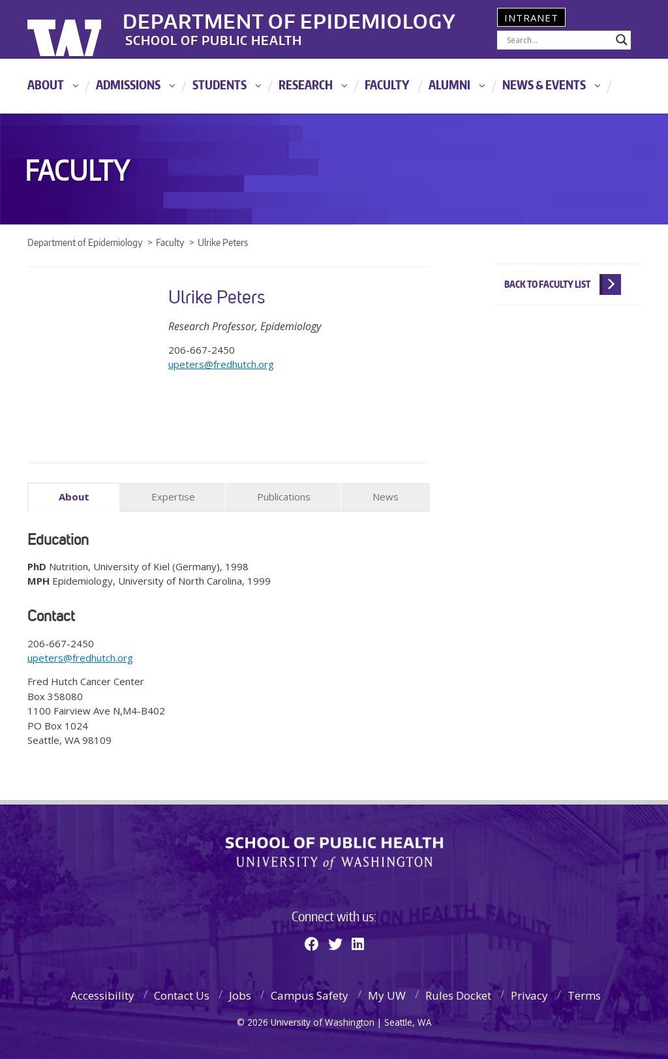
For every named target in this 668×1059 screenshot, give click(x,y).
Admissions (128, 84)
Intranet (531, 17)
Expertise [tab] (173, 496)
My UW (387, 994)
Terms (584, 994)
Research (306, 84)
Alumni (449, 84)
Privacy (529, 994)
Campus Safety (309, 994)
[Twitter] (335, 943)
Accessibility (102, 994)
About (45, 84)
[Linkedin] (358, 943)
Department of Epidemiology (296, 19)
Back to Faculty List (547, 284)
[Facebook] (312, 943)
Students (219, 84)
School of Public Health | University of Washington (334, 852)
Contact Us (181, 994)
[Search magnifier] (622, 40)
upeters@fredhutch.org (221, 364)
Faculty (387, 84)
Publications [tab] (284, 496)
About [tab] (74, 496)
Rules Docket (458, 994)
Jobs (240, 994)
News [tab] (385, 496)
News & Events (544, 84)
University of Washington (80, 29)
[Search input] (558, 40)
